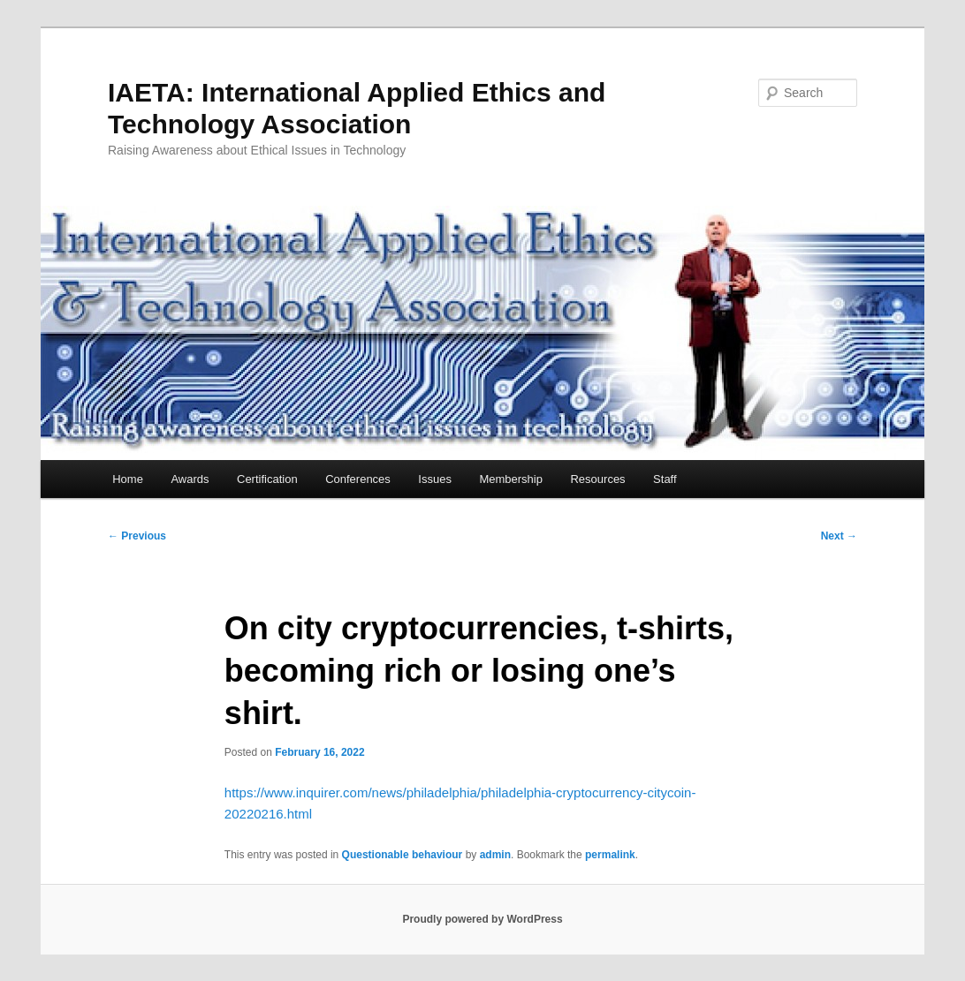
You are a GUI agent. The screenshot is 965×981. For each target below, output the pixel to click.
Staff (665, 479)
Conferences (358, 479)
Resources (597, 479)
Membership (511, 479)
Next (839, 536)
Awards (190, 479)
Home (127, 479)
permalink (610, 855)
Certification (267, 479)
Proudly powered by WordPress (482, 919)
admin (495, 855)
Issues (435, 479)
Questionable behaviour (402, 855)
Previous (137, 536)
